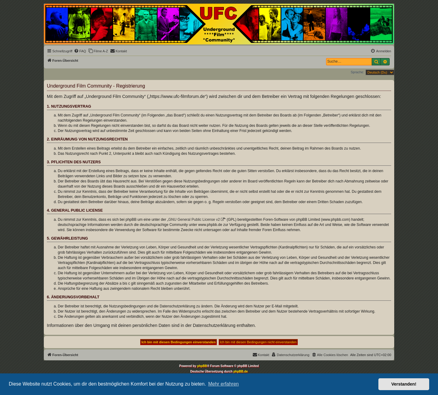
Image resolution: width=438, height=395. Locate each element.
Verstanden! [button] (403, 384)
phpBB (202, 366)
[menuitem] (80, 51)
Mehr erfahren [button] (223, 383)
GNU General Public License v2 (194, 219)
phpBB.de (240, 371)
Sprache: (357, 72)
